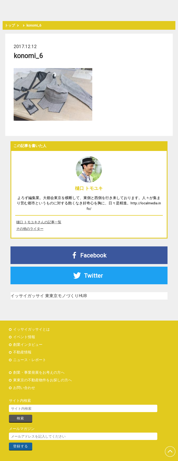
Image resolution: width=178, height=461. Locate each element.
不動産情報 (22, 352)
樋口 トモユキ (89, 188)
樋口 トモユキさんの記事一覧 (38, 222)
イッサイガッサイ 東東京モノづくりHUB (48, 295)
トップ (10, 25)
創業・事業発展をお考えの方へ (38, 372)
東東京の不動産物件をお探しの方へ (42, 380)
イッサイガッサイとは (31, 329)
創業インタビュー (27, 344)
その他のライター (30, 229)
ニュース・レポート (29, 360)
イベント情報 (24, 337)
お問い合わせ (24, 388)
